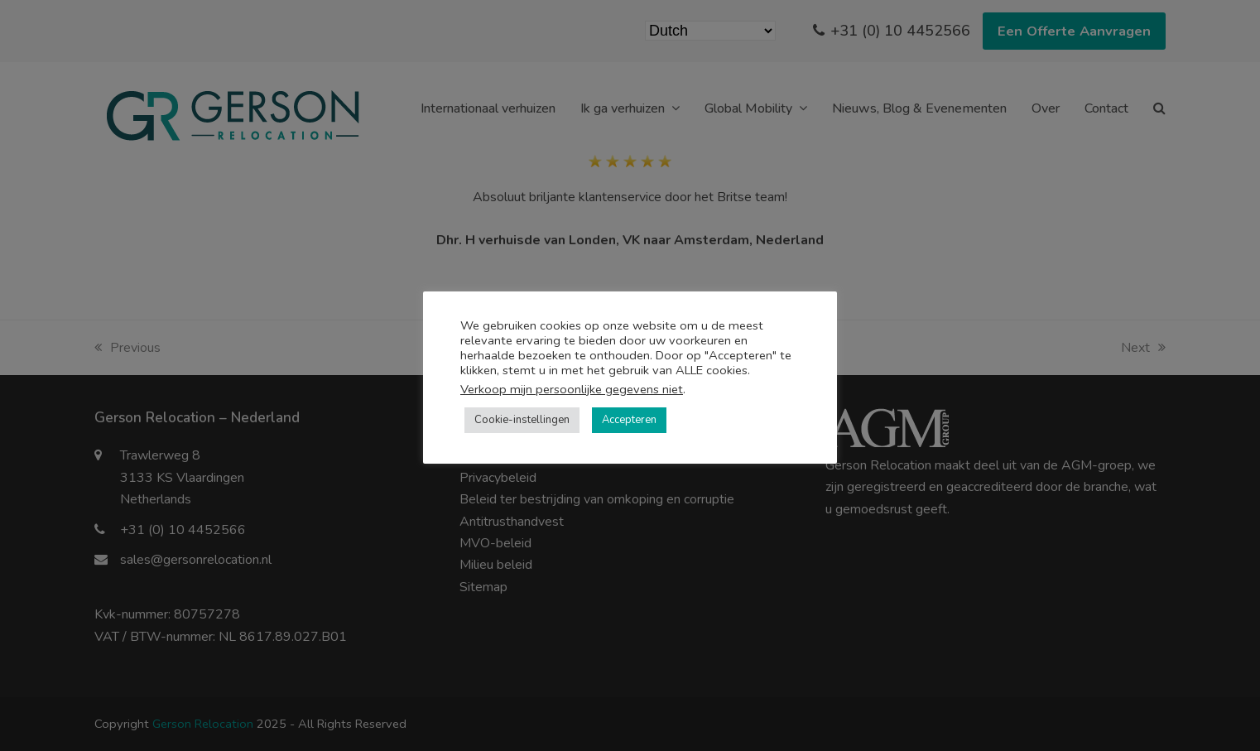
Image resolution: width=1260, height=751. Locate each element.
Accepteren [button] (629, 419)
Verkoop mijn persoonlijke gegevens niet (571, 389)
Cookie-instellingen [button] (522, 419)
